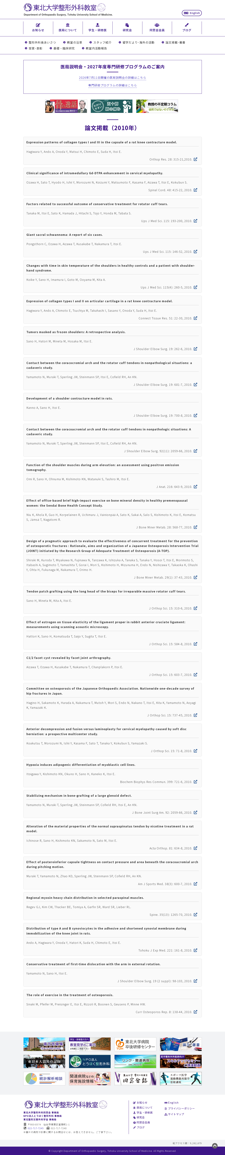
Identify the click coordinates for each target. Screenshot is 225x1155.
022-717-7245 (33, 1128)
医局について (143, 1107)
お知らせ (140, 1102)
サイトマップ (174, 1114)
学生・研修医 (143, 1112)
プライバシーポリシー (180, 1108)
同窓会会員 (141, 1122)
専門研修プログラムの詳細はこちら (112, 85)
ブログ (139, 1127)
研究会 (139, 1117)
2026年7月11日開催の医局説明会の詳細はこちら (112, 77)
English (192, 13)
